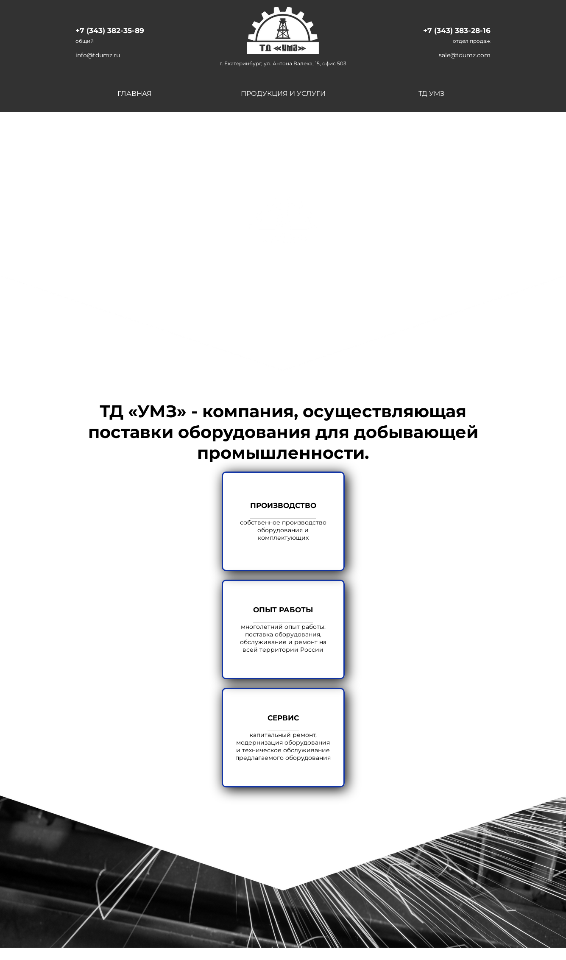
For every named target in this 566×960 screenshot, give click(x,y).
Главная (134, 93)
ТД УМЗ (431, 93)
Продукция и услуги (283, 93)
